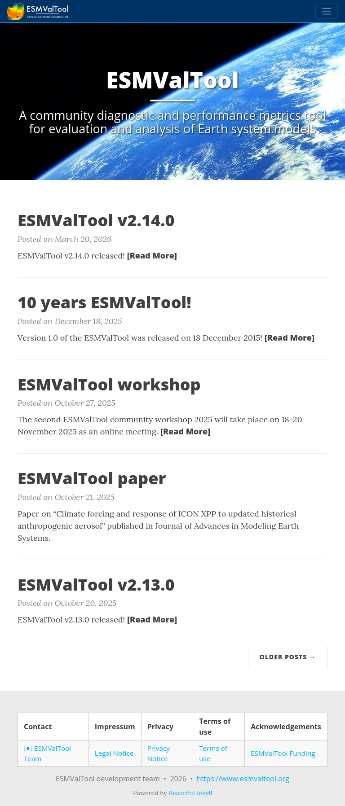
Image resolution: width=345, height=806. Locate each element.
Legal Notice (114, 753)
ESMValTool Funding (283, 753)
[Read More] (152, 255)
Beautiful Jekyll (190, 793)
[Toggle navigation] (326, 11)
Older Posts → (288, 657)
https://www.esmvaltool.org (243, 779)
